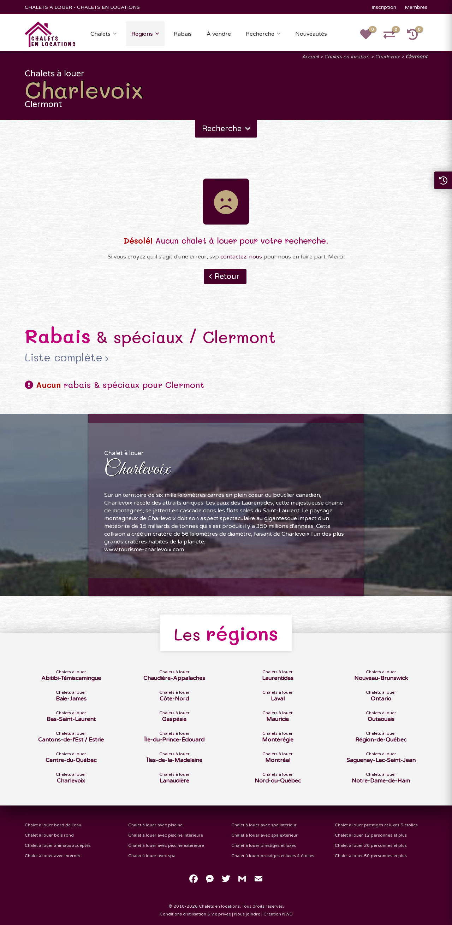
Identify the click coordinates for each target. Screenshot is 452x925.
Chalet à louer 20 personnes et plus (371, 845)
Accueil (310, 57)
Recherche (260, 33)
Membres (416, 7)
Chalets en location (346, 57)
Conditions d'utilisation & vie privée (195, 914)
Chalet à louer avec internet (52, 855)
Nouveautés (311, 33)
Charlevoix (387, 57)
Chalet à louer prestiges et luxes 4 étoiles (272, 855)
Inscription (383, 7)
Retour (226, 276)
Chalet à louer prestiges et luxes (263, 845)
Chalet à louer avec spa (152, 855)
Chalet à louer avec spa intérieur (264, 824)
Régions (142, 33)
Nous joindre (247, 914)
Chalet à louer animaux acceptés (58, 845)
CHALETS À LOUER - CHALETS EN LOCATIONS (82, 7)
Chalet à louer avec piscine (155, 824)
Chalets (100, 33)
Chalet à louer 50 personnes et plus (371, 855)
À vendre (219, 33)
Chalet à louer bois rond (49, 835)
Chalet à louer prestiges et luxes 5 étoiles (376, 824)
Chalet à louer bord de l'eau (53, 824)
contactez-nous (241, 256)
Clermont (416, 57)
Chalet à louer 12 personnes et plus (371, 835)
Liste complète (63, 357)
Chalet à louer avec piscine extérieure (166, 845)
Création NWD (278, 914)
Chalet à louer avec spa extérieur (264, 835)
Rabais (183, 33)
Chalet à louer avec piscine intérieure (165, 835)
